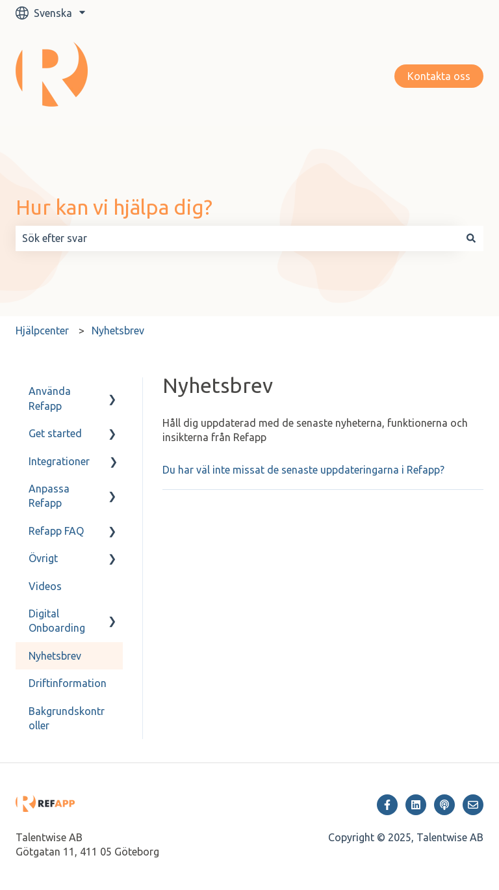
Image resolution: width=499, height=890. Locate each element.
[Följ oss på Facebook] (387, 804)
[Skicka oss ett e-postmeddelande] (473, 804)
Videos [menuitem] (45, 586)
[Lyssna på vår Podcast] (444, 804)
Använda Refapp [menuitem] (50, 398)
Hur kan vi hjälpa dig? (114, 207)
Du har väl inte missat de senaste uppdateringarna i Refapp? (303, 470)
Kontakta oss (438, 76)
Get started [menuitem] (55, 433)
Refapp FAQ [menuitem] (56, 531)
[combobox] (237, 238)
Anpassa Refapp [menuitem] (49, 496)
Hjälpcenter (42, 330)
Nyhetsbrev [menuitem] (55, 656)
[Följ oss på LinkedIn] (415, 804)
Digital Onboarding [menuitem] (57, 621)
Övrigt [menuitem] (43, 558)
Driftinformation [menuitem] (68, 683)
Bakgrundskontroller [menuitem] (67, 718)
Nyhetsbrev (118, 330)
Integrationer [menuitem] (59, 461)
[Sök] (471, 238)
